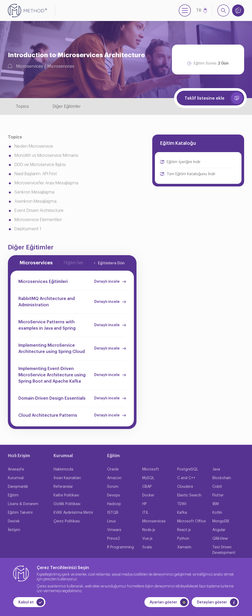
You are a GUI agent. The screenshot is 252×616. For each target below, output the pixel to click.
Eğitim (13, 495)
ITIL (145, 513)
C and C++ (186, 478)
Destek (14, 521)
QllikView (220, 538)
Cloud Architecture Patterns (47, 415)
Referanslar (63, 487)
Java (216, 469)
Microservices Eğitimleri (43, 282)
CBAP (147, 487)
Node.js (148, 530)
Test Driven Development (223, 550)
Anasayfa (16, 469)
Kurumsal (16, 478)
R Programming (120, 547)
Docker (148, 495)
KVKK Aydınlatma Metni (73, 513)
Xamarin (184, 547)
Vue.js (147, 538)
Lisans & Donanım (23, 504)
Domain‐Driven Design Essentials (52, 398)
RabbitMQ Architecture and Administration (46, 302)
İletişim (14, 530)
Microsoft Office (191, 521)
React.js (184, 530)
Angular (218, 530)
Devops (113, 495)
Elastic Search (189, 495)
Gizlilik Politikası (67, 504)
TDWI (181, 504)
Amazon (114, 478)
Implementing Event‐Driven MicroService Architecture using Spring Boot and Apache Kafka (52, 375)
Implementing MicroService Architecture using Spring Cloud (51, 348)
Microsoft (150, 469)
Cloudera (185, 487)
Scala (147, 547)
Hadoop (114, 504)
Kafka (182, 513)
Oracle (113, 469)
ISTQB (112, 513)
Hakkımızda (63, 469)
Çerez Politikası (67, 521)
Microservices (29, 66)
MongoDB (220, 521)
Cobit (217, 487)
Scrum (112, 487)
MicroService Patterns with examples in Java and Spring (47, 325)
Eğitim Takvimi (20, 513)
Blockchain (221, 478)
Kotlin (217, 513)
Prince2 (113, 538)
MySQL (148, 478)
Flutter (218, 495)
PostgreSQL (187, 469)
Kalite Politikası (66, 495)
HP (144, 504)
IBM (215, 504)
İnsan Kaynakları (67, 478)
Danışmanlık (18, 487)
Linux (111, 521)
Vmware (114, 530)
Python (183, 538)
